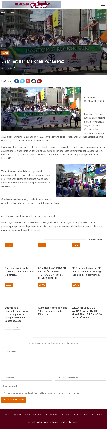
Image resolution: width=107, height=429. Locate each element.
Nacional (37, 414)
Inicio (6, 414)
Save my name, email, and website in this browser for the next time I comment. (43, 393)
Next (16, 328)
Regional (16, 414)
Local (5, 53)
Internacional (51, 414)
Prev (8, 328)
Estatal (26, 414)
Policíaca (64, 414)
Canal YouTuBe (79, 414)
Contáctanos (96, 414)
